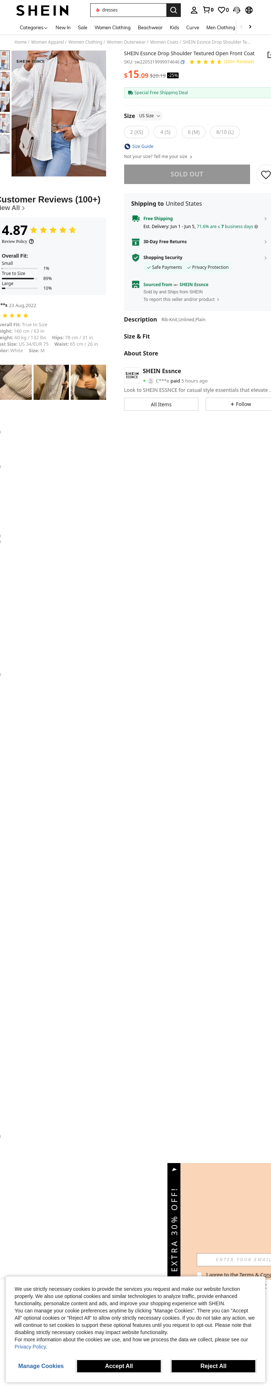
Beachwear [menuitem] (150, 27)
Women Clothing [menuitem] (113, 27)
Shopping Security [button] (163, 257)
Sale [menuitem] (82, 27)
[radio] (136, 132)
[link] (208, 9)
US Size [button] (150, 116)
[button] (128, 10)
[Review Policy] (18, 241)
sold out (187, 174)
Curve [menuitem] (192, 27)
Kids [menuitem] (174, 27)
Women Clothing (85, 42)
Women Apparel (47, 42)
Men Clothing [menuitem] (220, 27)
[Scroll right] (250, 27)
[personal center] (194, 10)
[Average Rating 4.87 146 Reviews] (221, 62)
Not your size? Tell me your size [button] (158, 156)
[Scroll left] (241, 27)
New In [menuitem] (63, 27)
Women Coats (164, 42)
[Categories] (34, 27)
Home (20, 42)
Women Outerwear (126, 42)
